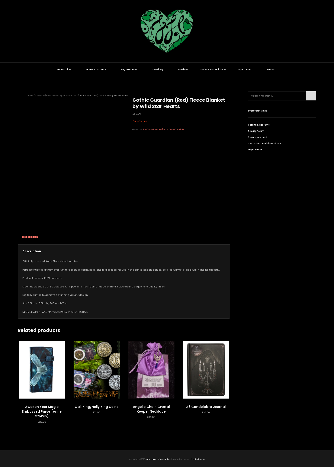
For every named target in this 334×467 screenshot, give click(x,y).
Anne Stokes (66, 69)
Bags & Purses (131, 69)
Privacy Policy (256, 131)
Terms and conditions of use (264, 143)
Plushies (183, 69)
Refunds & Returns (259, 124)
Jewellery (160, 69)
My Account (247, 69)
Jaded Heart (151, 459)
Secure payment (257, 137)
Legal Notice (255, 149)
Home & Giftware (98, 69)
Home (30, 95)
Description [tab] (30, 237)
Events (273, 69)
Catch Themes (198, 459)
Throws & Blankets (69, 95)
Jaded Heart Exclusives (213, 69)
